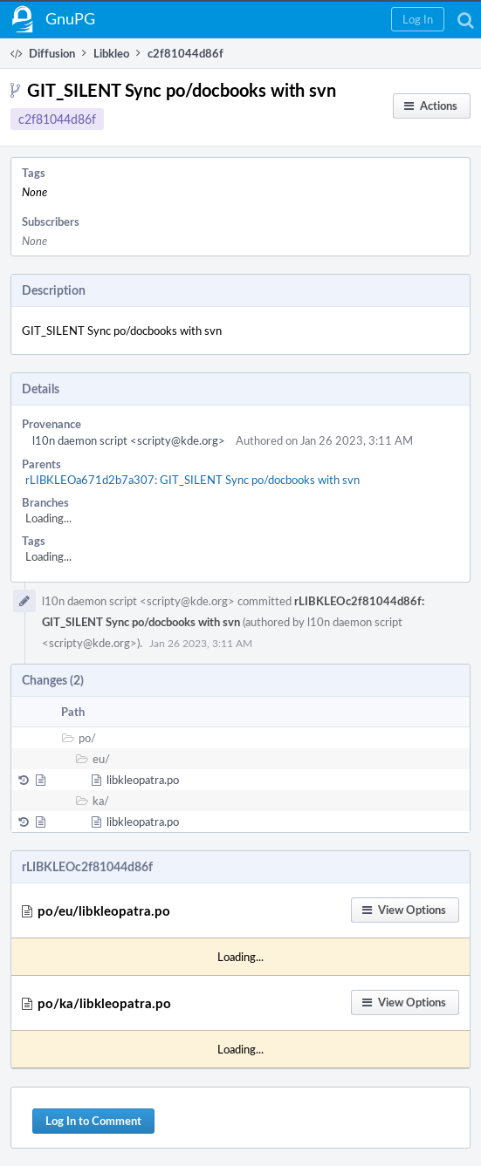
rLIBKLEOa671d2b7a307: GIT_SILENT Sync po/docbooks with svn (192, 480)
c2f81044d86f (57, 119)
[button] (417, 19)
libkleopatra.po (143, 780)
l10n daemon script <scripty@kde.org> (128, 440)
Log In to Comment (93, 1120)
